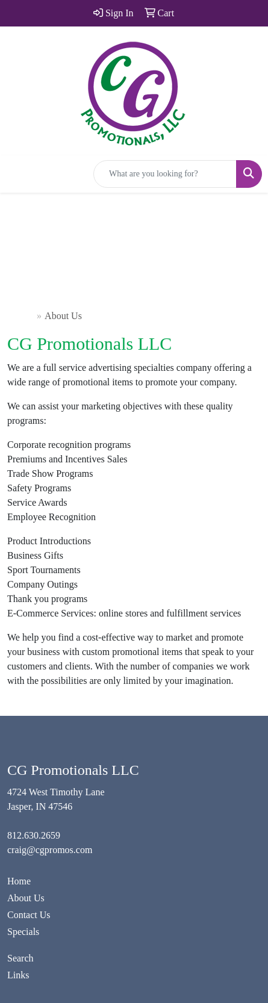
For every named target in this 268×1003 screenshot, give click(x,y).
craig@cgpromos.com (49, 850)
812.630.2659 (33, 835)
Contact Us (29, 915)
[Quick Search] (165, 174)
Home (22, 316)
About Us (26, 898)
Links (18, 975)
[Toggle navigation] (18, 174)
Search (20, 958)
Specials (23, 932)
